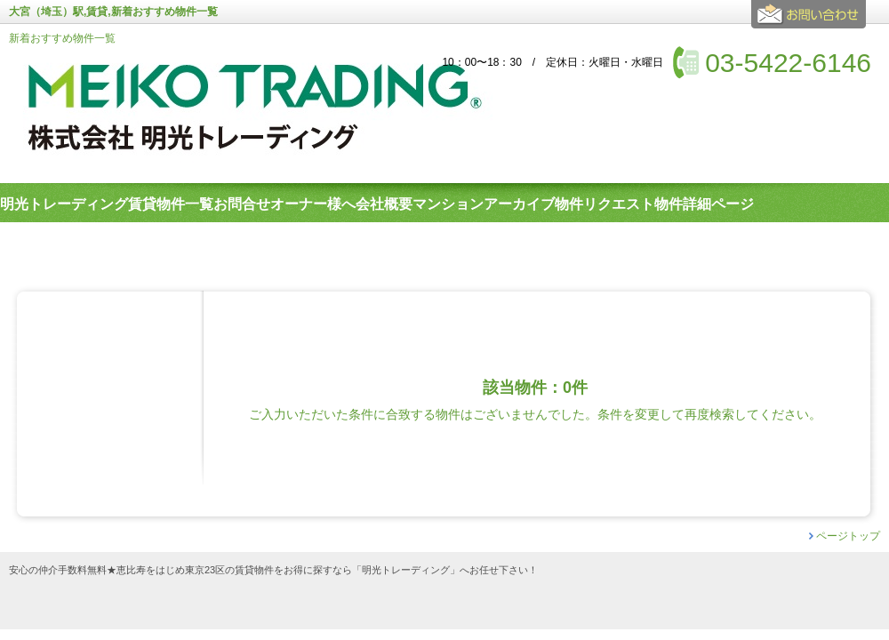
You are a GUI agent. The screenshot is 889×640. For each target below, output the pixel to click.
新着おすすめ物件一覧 (62, 38)
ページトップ (848, 536)
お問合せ (811, 21)
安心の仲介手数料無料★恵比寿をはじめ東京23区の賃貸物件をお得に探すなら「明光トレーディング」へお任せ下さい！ (273, 570)
